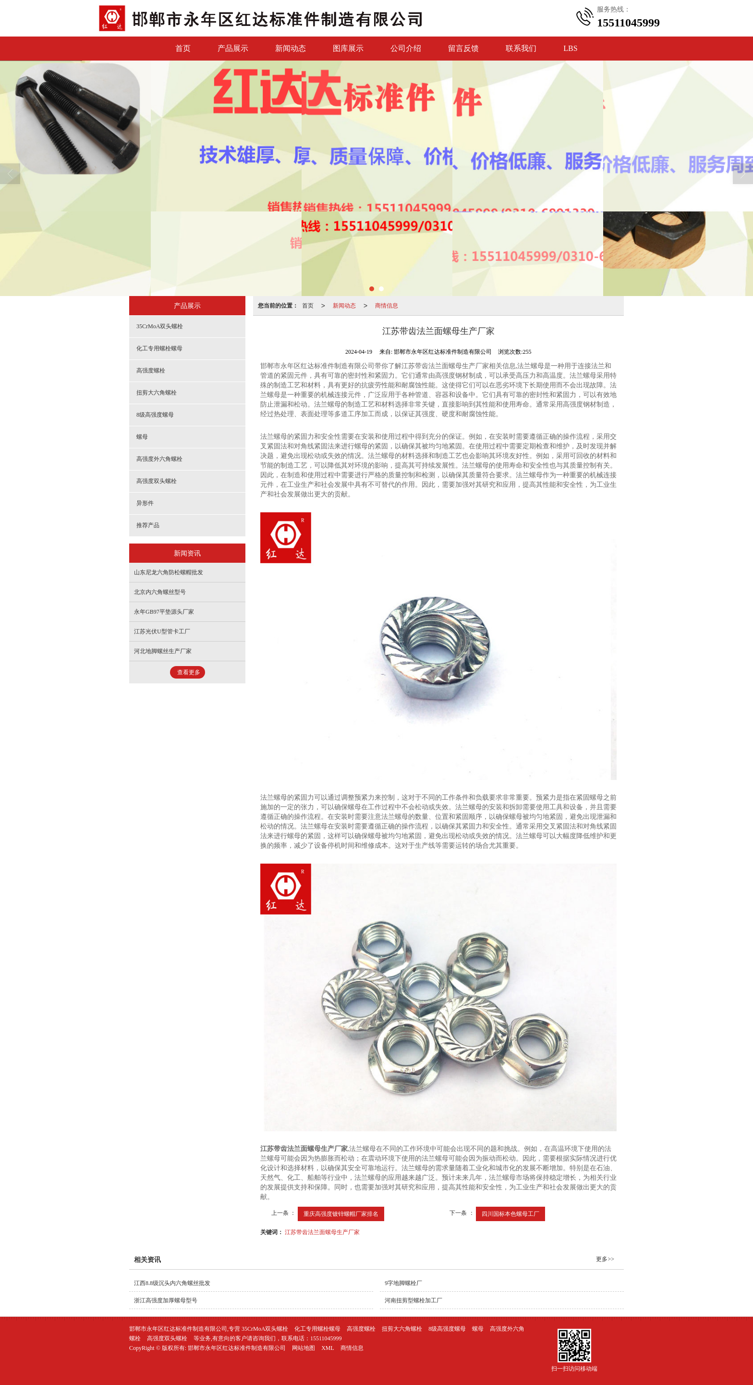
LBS (570, 48)
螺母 (142, 436)
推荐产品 (147, 525)
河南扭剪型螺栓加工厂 (413, 1300)
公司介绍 (405, 48)
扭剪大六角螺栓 (156, 392)
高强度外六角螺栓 (159, 459)
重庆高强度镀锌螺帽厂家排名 (341, 1214)
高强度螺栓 (150, 370)
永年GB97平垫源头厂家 (164, 611)
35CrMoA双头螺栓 (159, 326)
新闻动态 (290, 48)
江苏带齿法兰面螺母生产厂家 (322, 1232)
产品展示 (233, 48)
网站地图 (303, 1348)
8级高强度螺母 (155, 414)
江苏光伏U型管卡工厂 (162, 631)
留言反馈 (463, 48)
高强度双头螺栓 (156, 481)
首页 (183, 48)
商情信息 (386, 305)
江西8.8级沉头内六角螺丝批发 (172, 1283)
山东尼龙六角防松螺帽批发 (168, 572)
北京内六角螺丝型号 (160, 592)
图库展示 (348, 48)
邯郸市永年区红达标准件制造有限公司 (237, 1348)
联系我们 (521, 48)
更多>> (605, 1259)
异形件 (145, 503)
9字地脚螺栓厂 (403, 1283)
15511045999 (326, 1338)
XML (327, 1348)
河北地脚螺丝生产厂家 (163, 651)
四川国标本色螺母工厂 (510, 1214)
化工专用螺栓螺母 (159, 348)
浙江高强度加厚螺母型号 (165, 1300)
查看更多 (188, 672)
